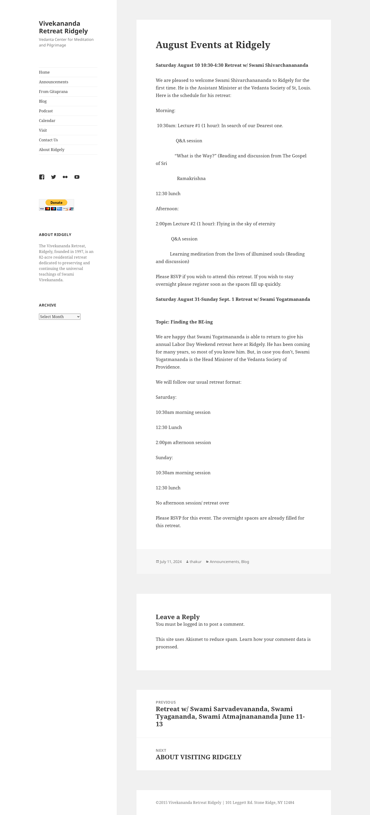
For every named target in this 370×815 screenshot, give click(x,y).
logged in (193, 624)
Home (44, 72)
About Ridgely (51, 149)
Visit (43, 130)
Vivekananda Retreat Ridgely (63, 27)
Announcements (53, 81)
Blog (43, 101)
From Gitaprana (53, 91)
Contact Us (48, 140)
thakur (196, 561)
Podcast (46, 110)
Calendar (47, 120)
